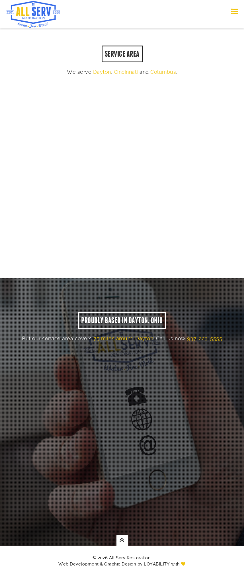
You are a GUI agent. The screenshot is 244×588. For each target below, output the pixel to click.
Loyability (157, 572)
